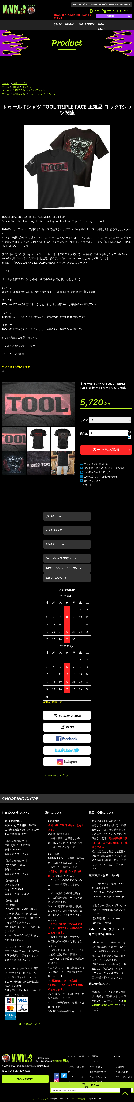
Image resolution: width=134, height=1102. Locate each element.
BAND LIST (102, 27)
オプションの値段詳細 (96, 463)
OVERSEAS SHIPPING (119, 4)
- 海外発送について (97, 1071)
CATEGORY (87, 24)
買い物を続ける (92, 480)
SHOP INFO (54, 577)
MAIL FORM (25, 1079)
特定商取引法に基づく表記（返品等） (104, 468)
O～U (52, 93)
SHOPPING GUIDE (99, 4)
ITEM (58, 24)
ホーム (5, 83)
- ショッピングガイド (98, 1077)
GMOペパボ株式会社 (77, 1098)
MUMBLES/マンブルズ (55, 775)
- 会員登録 (93, 1056)
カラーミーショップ (40, 1098)
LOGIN (94, 11)
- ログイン (93, 1061)
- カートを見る (95, 1066)
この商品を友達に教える (97, 472)
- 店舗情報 (119, 1066)
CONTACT (123, 11)
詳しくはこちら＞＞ (30, 1023)
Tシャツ (26, 86)
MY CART (108, 11)
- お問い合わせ (121, 1071)
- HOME (118, 1056)
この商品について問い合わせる (101, 476)
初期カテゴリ (19, 83)
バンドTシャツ (37, 90)
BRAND (70, 24)
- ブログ (118, 1061)
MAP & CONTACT (81, 4)
